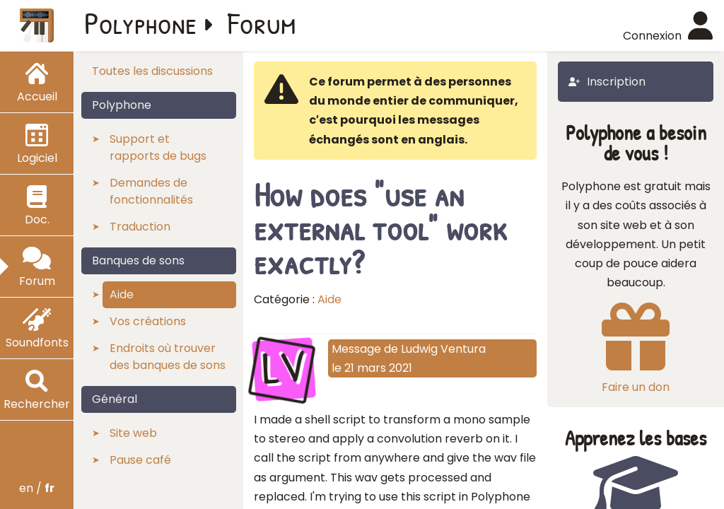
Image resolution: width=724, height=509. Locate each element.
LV (284, 367)
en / (36, 488)
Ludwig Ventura (443, 349)
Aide (329, 299)
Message (356, 349)
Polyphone (140, 22)
